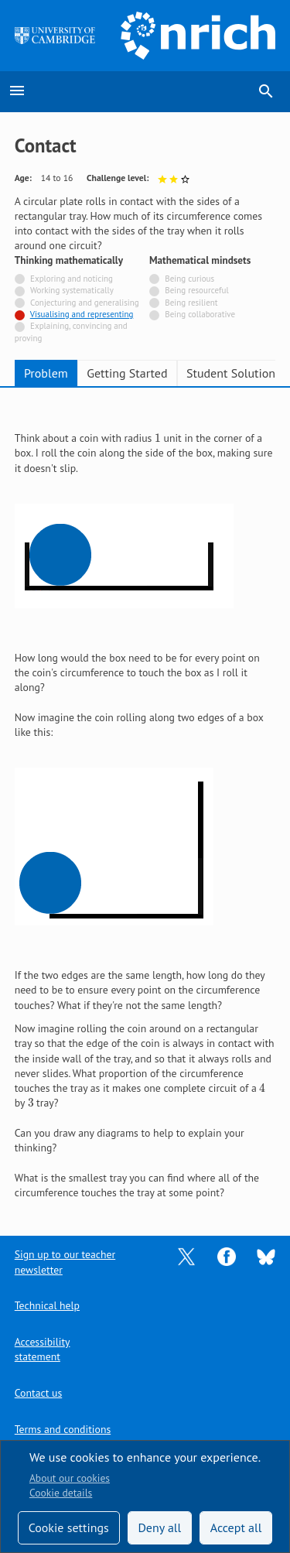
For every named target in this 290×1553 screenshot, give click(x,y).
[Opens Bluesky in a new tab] (266, 1256)
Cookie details (60, 1493)
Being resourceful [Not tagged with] (196, 290)
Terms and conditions (63, 1429)
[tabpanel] (145, 801)
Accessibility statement (42, 1349)
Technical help (47, 1305)
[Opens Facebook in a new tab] (226, 1256)
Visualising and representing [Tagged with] (82, 314)
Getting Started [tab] (127, 373)
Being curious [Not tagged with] (189, 278)
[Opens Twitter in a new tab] (186, 1256)
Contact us (38, 1393)
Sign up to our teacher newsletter (65, 1261)
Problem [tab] (46, 373)
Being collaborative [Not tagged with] (200, 314)
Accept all (236, 1527)
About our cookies (69, 1478)
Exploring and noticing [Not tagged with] (71, 278)
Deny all (159, 1527)
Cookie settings (69, 1527)
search (266, 91)
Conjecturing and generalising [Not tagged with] (84, 302)
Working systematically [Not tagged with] (72, 290)
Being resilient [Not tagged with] (191, 302)
